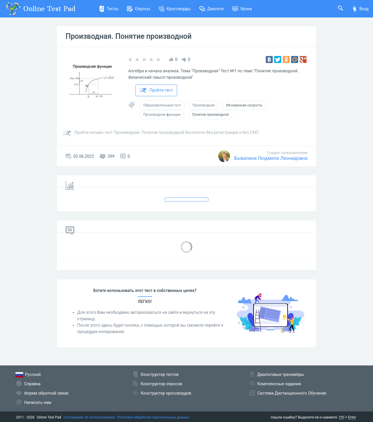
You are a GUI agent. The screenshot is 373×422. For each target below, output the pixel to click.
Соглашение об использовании (89, 417)
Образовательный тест (162, 105)
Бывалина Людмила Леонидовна (270, 158)
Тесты (108, 9)
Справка (32, 383)
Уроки (242, 9)
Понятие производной (210, 115)
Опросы (138, 9)
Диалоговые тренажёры (280, 374)
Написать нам (37, 402)
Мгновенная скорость (244, 105)
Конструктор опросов (161, 383)
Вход (360, 9)
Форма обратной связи (46, 393)
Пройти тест (156, 90)
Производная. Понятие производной (128, 36)
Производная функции (161, 115)
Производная (204, 105)
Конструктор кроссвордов (166, 393)
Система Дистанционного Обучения (291, 393)
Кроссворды (175, 9)
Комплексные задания (279, 383)
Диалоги (211, 9)
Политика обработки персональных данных (153, 417)
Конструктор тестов (160, 374)
